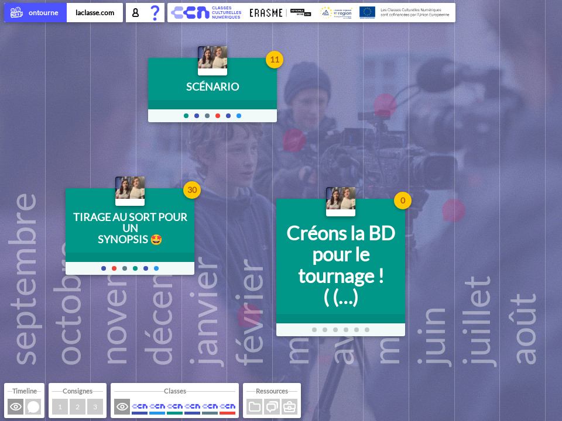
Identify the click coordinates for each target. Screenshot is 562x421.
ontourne (35, 13)
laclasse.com (95, 12)
